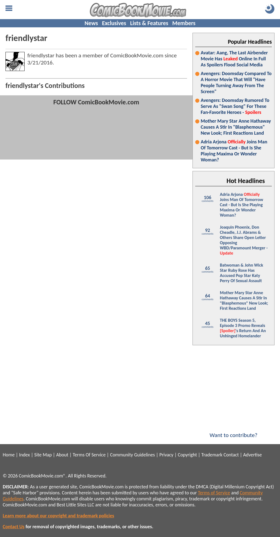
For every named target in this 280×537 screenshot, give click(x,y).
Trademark (211, 455)
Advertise (252, 455)
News (91, 23)
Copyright (187, 455)
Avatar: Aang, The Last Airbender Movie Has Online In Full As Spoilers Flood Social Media (234, 59)
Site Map (43, 455)
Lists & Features (149, 23)
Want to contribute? (233, 431)
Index (24, 455)
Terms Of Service (89, 455)
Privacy (166, 455)
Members (184, 23)
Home (8, 455)
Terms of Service (214, 493)
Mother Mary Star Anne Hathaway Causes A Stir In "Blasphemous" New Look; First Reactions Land (236, 127)
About (62, 455)
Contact (231, 455)
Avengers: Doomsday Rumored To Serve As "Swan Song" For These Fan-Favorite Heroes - (235, 106)
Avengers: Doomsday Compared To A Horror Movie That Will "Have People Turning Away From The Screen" (236, 82)
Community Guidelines (132, 455)
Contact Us (13, 527)
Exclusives (114, 23)
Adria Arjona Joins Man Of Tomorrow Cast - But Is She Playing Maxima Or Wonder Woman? (234, 151)
